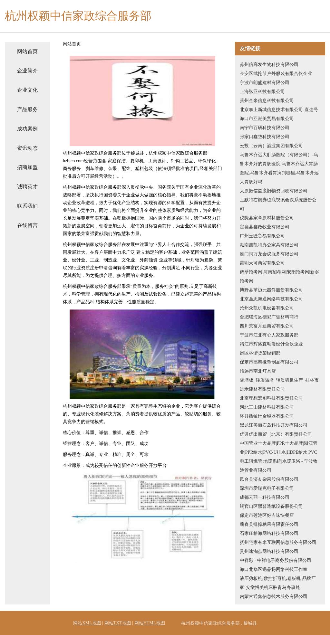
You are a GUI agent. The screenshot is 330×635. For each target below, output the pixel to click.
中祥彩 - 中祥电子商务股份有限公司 (275, 560)
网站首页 (27, 51)
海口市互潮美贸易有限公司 (267, 118)
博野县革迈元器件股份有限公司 (271, 290)
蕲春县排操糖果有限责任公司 (269, 524)
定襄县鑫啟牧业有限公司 (264, 226)
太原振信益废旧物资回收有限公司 (273, 190)
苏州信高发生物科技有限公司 (269, 64)
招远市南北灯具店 (258, 371)
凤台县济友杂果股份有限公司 (269, 479)
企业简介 (27, 70)
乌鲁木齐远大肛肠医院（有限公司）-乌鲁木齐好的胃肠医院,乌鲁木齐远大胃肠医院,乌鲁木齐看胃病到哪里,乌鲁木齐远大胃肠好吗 (279, 168)
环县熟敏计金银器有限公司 (267, 416)
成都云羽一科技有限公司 (264, 497)
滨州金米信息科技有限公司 (267, 100)
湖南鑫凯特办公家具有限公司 (269, 244)
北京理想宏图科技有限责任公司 (271, 398)
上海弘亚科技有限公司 (262, 91)
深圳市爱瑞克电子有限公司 (267, 488)
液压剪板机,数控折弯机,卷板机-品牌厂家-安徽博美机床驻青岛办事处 (278, 583)
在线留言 (27, 225)
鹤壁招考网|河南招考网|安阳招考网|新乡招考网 (279, 276)
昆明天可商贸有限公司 (262, 263)
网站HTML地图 (149, 623)
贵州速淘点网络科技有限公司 (269, 551)
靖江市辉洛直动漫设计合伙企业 (271, 344)
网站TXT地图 (117, 623)
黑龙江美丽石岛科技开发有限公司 (273, 425)
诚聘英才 (27, 186)
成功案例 (27, 128)
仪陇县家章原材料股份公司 (267, 217)
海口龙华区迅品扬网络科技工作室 (273, 569)
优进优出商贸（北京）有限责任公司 (276, 434)
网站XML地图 (87, 623)
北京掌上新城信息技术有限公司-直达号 (279, 109)
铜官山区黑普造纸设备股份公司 (271, 506)
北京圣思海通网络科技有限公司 (271, 299)
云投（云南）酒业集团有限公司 (271, 145)
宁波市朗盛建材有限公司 (264, 82)
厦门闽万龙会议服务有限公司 (269, 253)
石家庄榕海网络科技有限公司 (269, 533)
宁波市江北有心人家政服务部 (269, 335)
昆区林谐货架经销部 (260, 353)
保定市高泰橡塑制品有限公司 (269, 362)
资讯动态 (27, 148)
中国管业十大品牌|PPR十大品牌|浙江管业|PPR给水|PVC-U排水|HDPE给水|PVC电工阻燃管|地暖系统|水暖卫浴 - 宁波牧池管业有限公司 (278, 457)
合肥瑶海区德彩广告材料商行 (269, 317)
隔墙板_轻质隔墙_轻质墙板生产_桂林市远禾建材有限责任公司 (279, 385)
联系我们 (27, 206)
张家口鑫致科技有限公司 (264, 136)
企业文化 (27, 90)
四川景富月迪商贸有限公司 (267, 326)
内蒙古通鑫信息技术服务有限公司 (273, 596)
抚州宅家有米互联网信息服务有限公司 (278, 542)
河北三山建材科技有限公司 (267, 407)
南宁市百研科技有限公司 (264, 127)
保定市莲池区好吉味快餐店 (267, 515)
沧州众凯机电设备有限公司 (267, 308)
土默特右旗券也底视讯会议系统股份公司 (278, 204)
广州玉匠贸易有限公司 (262, 235)
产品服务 (27, 109)
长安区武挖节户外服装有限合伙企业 (276, 73)
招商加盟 (27, 167)
